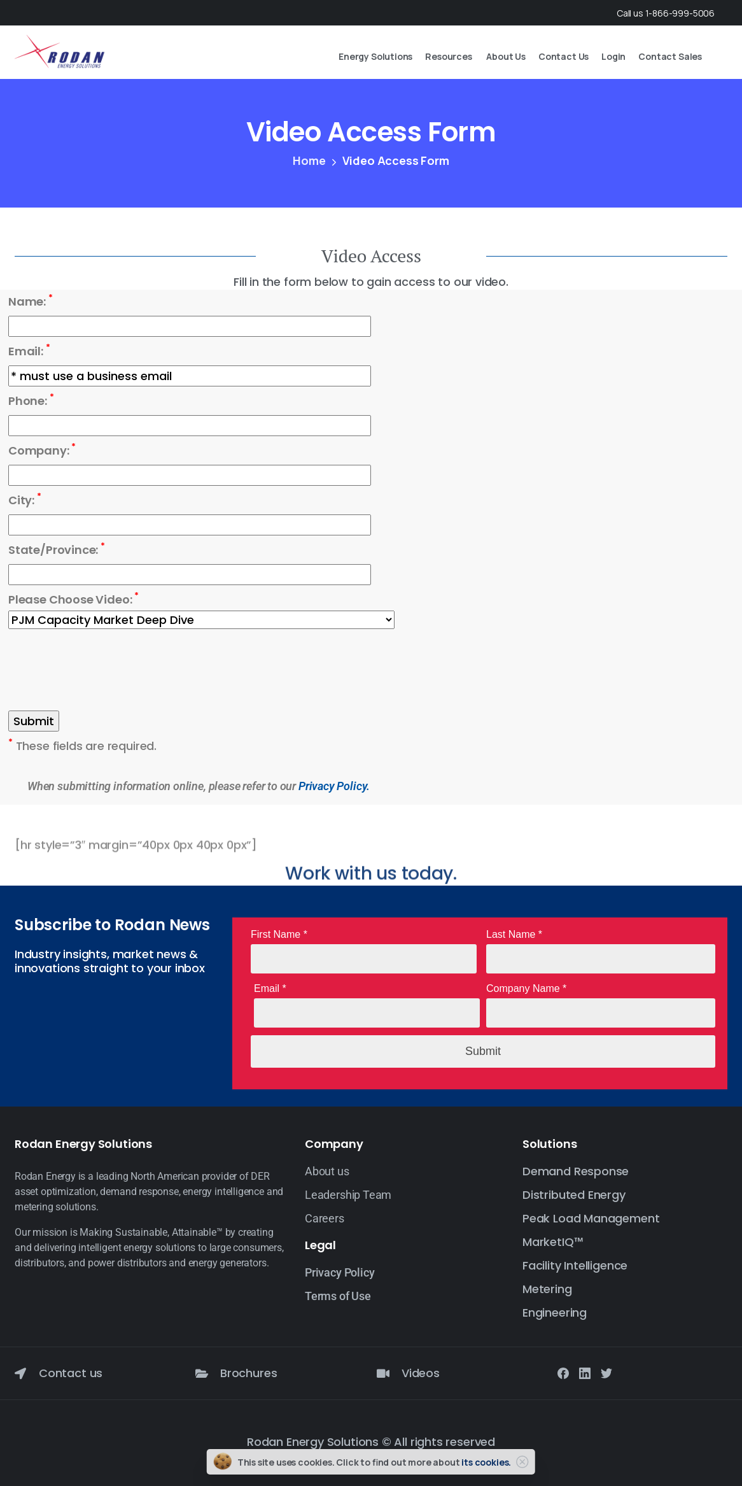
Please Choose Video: (73, 599)
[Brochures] (201, 1373)
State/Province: (56, 549)
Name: (30, 301)
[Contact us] (20, 1373)
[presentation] (105, 671)
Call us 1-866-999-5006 (666, 13)
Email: (29, 351)
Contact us (70, 1373)
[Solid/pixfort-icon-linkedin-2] (585, 1372)
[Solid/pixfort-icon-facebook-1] (563, 1372)
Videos (421, 1373)
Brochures (248, 1373)
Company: (42, 450)
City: (24, 500)
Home (309, 160)
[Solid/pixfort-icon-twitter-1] (606, 1372)
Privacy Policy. (334, 786)
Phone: (31, 400)
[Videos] (383, 1373)
